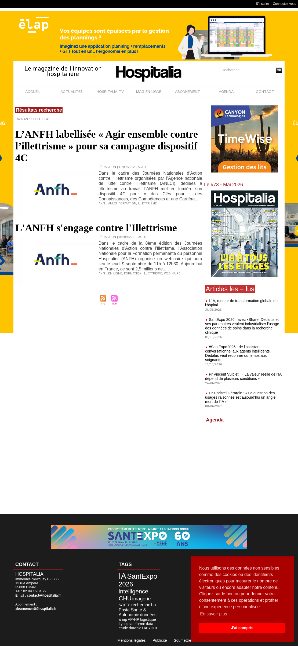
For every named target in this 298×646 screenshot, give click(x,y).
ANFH (102, 203)
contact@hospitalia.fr (44, 595)
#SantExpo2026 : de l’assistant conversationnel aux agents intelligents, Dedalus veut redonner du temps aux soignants (238, 353)
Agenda (215, 420)
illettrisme (147, 203)
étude (123, 628)
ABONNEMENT (187, 91)
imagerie (141, 598)
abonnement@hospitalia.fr (36, 608)
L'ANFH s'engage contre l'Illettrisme (96, 227)
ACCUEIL (32, 91)
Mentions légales (132, 640)
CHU (125, 598)
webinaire (172, 273)
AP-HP (133, 619)
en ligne (115, 273)
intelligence (133, 591)
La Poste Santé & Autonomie (137, 610)
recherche (140, 605)
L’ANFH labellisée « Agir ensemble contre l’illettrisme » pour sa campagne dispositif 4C (106, 146)
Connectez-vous (284, 4)
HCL (154, 628)
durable (135, 628)
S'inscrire (262, 4)
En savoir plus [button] (213, 614)
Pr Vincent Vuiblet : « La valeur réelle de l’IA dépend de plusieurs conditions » (243, 376)
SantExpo (142, 576)
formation (127, 203)
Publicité (160, 640)
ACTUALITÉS (71, 91)
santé (124, 604)
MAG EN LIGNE (148, 91)
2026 (126, 584)
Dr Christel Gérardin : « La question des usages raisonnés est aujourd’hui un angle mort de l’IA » (240, 397)
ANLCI (112, 203)
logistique (148, 619)
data (149, 624)
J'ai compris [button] (242, 628)
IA (122, 575)
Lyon (123, 624)
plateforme (136, 624)
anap (123, 619)
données (148, 614)
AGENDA (226, 91)
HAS (146, 628)
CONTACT (265, 91)
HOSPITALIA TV (110, 91)
